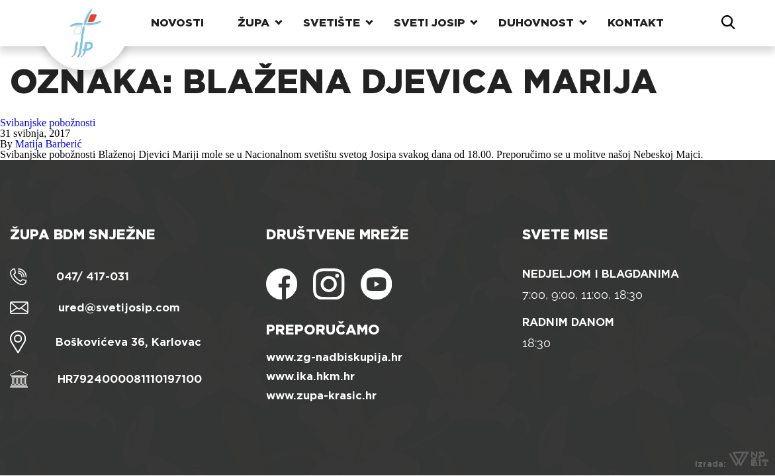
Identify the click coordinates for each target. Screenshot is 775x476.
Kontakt (636, 23)
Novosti (177, 23)
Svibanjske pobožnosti (47, 122)
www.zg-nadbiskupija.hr (334, 357)
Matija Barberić (48, 143)
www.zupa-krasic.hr (321, 395)
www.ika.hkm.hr (310, 376)
